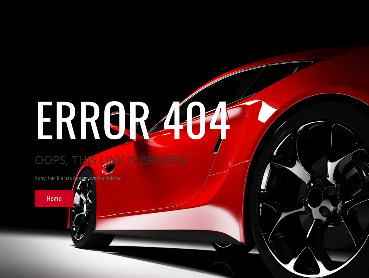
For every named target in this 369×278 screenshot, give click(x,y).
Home (54, 198)
